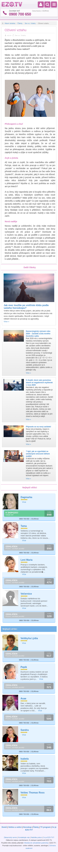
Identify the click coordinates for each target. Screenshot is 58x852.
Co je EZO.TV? (48, 837)
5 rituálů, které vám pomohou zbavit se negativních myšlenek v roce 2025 (39, 382)
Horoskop (27, 827)
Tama (24, 526)
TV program (45, 827)
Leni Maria (27, 560)
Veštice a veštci (15, 827)
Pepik (24, 667)
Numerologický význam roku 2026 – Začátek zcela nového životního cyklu (38, 333)
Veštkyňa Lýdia (29, 638)
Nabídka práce (36, 837)
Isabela (25, 758)
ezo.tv (9, 35)
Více (24, 502)
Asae (23, 698)
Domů (4, 827)
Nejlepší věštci (10, 629)
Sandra (25, 730)
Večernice (26, 593)
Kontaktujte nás (24, 837)
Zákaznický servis (10, 837)
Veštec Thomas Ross (33, 792)
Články (19, 23)
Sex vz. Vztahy (30, 23)
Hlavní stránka (10, 23)
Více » (6, 321)
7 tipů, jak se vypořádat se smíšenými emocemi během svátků (38, 453)
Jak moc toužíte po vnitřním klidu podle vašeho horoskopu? (26, 306)
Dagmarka (26, 497)
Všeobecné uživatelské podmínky (36, 843)
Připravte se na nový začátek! (38, 427)
